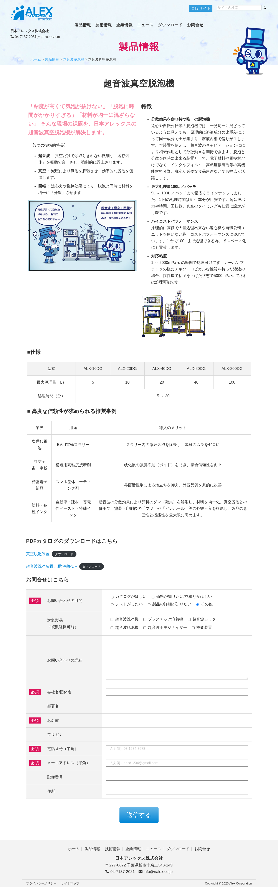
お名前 (53, 729)
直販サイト (201, 8)
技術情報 (103, 25)
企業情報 (124, 25)
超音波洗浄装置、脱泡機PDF (51, 566)
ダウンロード (170, 25)
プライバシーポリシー (41, 892)
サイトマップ (70, 892)
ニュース (145, 25)
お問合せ (195, 25)
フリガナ (55, 743)
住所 (51, 800)
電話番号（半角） (62, 757)
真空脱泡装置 (38, 554)
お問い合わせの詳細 (64, 664)
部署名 (53, 715)
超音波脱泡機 (73, 59)
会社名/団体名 (59, 701)
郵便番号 (55, 786)
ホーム (35, 59)
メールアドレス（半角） (68, 771)
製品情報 (82, 25)
